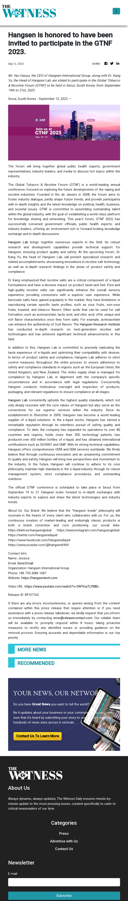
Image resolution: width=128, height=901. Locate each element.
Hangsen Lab (18, 242)
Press (64, 833)
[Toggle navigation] (116, 11)
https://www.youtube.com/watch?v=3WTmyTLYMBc (62, 586)
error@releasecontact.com (72, 618)
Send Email (25, 563)
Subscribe (64, 896)
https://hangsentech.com (39, 578)
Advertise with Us (64, 841)
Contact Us (64, 849)
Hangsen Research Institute (99, 324)
